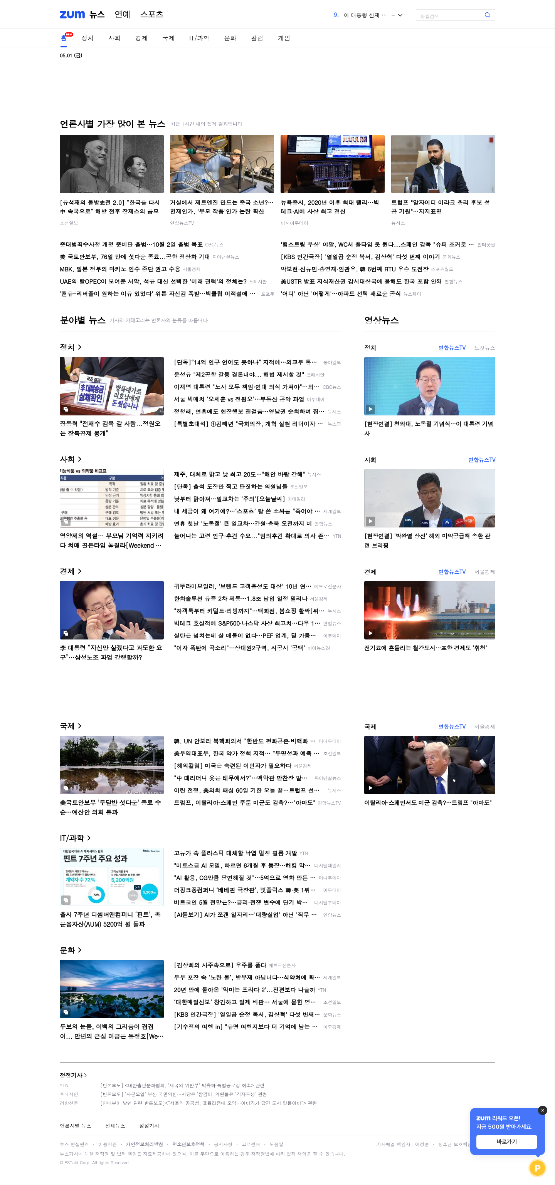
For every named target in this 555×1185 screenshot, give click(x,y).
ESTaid (71, 1162)
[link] (547, 12)
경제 (141, 37)
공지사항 (223, 1144)
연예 (122, 15)
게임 (284, 37)
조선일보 (69, 222)
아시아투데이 (294, 222)
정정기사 (71, 1075)
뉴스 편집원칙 (74, 1144)
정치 (87, 37)
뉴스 (97, 15)
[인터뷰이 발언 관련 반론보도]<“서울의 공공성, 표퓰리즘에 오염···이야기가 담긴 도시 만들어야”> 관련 (208, 1103)
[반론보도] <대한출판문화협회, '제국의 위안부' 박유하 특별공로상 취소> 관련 (182, 1085)
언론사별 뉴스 (75, 1125)
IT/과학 (199, 37)
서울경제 (484, 572)
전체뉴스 (115, 1125)
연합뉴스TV (182, 222)
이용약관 (107, 1144)
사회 (114, 37)
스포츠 (151, 15)
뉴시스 (398, 222)
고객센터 (251, 1144)
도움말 (276, 1144)
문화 (230, 37)
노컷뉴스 (484, 347)
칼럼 (257, 37)
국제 (168, 37)
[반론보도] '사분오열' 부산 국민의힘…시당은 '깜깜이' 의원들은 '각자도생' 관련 (183, 1094)
